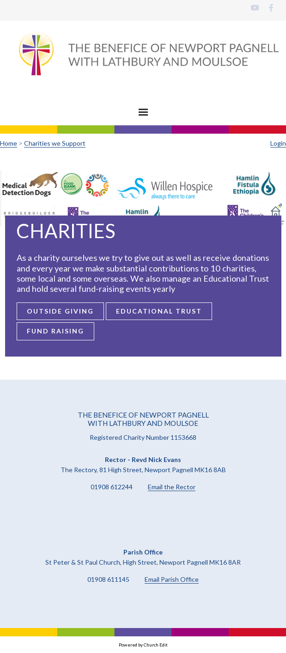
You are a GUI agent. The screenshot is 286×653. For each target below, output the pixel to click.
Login (278, 143)
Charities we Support (54, 143)
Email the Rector (171, 487)
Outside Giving (59, 311)
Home (8, 143)
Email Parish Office (172, 579)
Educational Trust (158, 311)
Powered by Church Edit (143, 644)
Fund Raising (55, 331)
